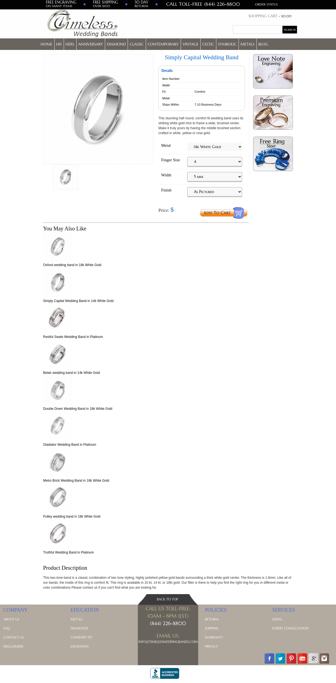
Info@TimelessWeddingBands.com (168, 642)
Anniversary (90, 44)
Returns (212, 619)
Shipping (212, 628)
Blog (263, 44)
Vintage (190, 44)
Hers (70, 44)
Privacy (211, 646)
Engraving (80, 646)
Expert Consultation (290, 628)
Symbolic (227, 44)
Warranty (214, 637)
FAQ (6, 628)
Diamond (116, 44)
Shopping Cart (263, 15)
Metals (247, 44)
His (59, 44)
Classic (137, 44)
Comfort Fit (81, 637)
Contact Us (13, 637)
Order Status (266, 4)
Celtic (208, 44)
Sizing (277, 619)
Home (46, 44)
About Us (11, 619)
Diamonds (79, 628)
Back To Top (167, 599)
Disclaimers (13, 646)
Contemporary (163, 44)
